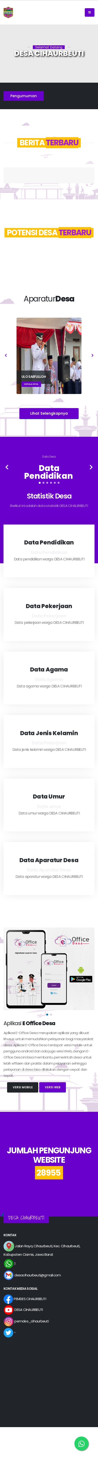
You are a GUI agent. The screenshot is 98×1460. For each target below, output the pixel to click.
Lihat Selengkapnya (49, 413)
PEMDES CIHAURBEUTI (25, 1298)
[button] (40, 483)
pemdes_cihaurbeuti (26, 1321)
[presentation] (6, 355)
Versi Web (52, 1087)
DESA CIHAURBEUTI (23, 1309)
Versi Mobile (23, 1087)
